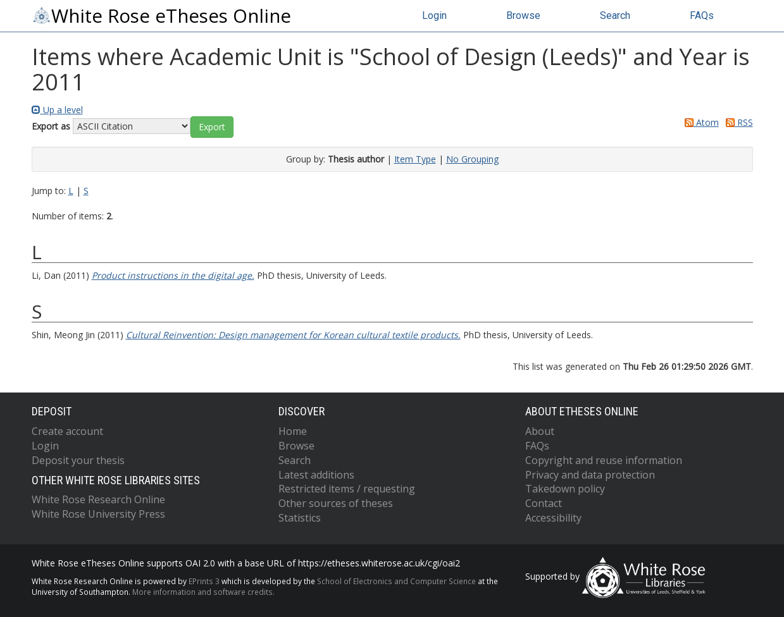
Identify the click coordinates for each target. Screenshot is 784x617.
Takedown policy (565, 489)
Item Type (415, 159)
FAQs (702, 15)
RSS (737, 122)
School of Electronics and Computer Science (396, 581)
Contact (543, 503)
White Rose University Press (98, 514)
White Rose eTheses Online (161, 15)
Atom (699, 122)
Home (292, 431)
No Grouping (472, 159)
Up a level (57, 110)
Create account (67, 431)
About (539, 431)
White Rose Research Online (98, 499)
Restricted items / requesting (346, 489)
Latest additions (316, 475)
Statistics (299, 518)
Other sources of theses (335, 503)
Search (615, 15)
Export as (51, 126)
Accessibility (553, 518)
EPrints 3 (204, 581)
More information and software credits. (203, 592)
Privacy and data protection (590, 475)
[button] (211, 127)
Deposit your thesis (78, 460)
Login (434, 15)
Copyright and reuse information (603, 460)
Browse (523, 15)
